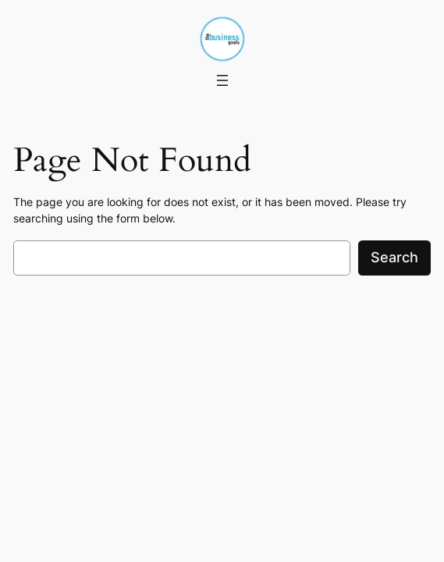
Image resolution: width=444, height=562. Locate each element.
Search (394, 257)
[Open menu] (222, 80)
